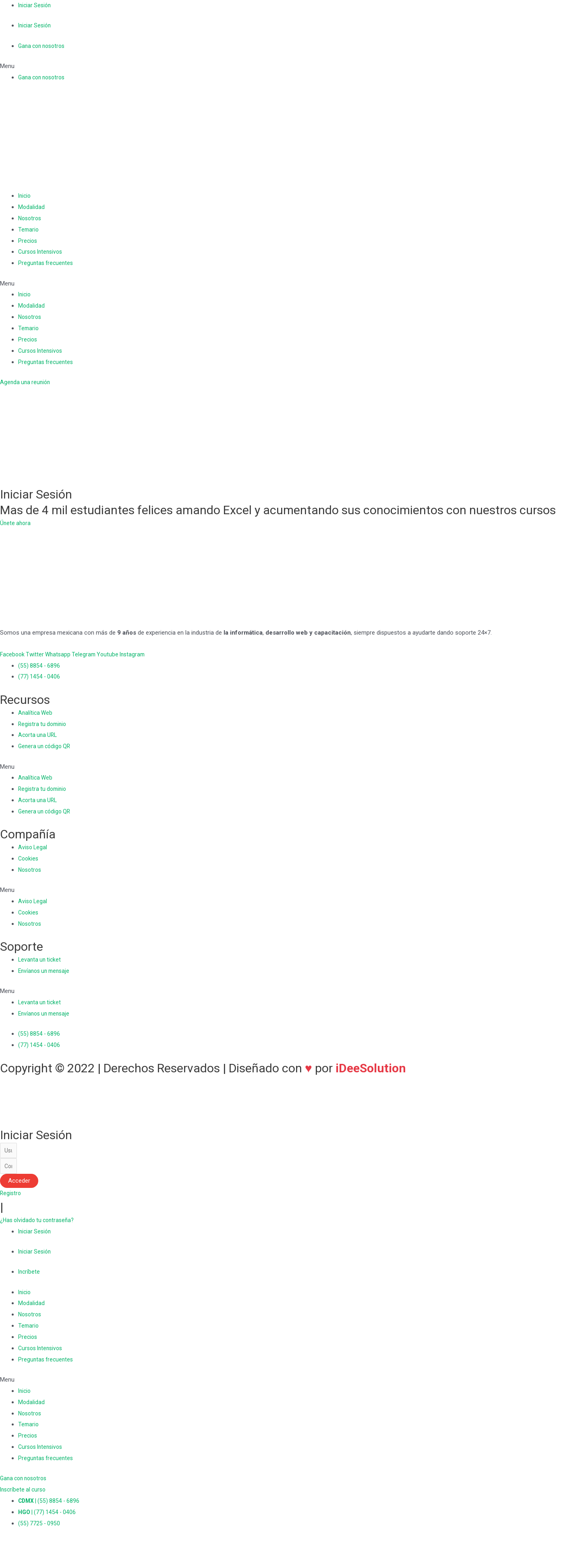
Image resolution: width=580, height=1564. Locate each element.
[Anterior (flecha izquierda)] (8, 1560)
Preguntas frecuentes (47, 263)
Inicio (25, 195)
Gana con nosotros (44, 46)
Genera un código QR (46, 746)
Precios (28, 240)
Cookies (29, 858)
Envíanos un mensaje (46, 970)
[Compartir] (26, 1549)
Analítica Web (36, 712)
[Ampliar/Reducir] (61, 1549)
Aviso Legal (33, 847)
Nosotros (31, 218)
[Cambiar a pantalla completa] (43, 1549)
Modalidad (31, 207)
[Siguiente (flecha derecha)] (26, 1560)
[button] (290, 66)
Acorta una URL (39, 735)
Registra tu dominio (44, 724)
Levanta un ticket (40, 959)
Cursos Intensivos (42, 251)
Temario (29, 229)
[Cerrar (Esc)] (8, 1549)
